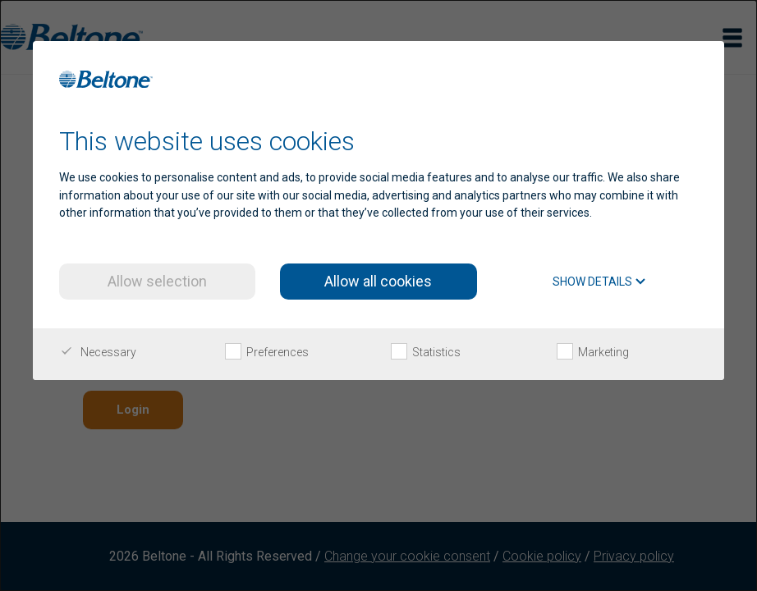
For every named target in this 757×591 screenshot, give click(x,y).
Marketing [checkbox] (593, 352)
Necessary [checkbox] (97, 352)
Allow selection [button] (157, 281)
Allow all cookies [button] (378, 281)
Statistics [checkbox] (426, 352)
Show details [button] (599, 281)
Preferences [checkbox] (267, 352)
